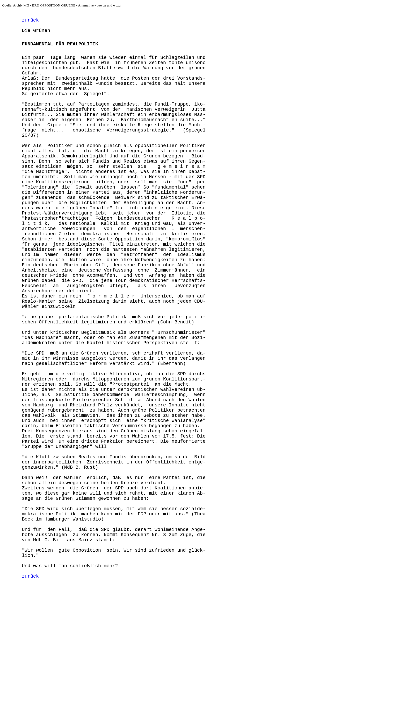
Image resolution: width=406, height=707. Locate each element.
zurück (30, 22)
